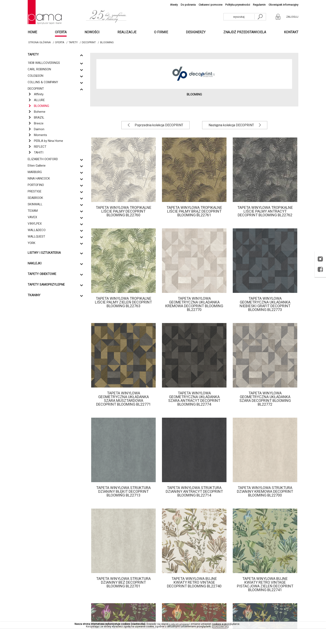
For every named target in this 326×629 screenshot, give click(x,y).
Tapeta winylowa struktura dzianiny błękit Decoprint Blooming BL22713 (123, 491)
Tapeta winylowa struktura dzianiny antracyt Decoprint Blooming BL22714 (194, 491)
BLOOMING (107, 42)
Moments (37, 135)
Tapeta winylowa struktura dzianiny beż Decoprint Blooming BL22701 (123, 582)
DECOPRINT (89, 42)
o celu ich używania (179, 624)
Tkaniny (34, 295)
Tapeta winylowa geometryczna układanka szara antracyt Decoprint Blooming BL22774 (194, 398)
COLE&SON (35, 76)
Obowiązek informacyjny (283, 4)
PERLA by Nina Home (45, 141)
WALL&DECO (37, 230)
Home (32, 32)
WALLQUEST (36, 236)
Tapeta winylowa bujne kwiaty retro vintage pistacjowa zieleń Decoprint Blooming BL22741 (265, 584)
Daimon (36, 129)
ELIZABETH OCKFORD (43, 159)
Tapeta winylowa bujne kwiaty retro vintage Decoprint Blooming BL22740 (194, 582)
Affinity (36, 94)
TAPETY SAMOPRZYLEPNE (46, 284)
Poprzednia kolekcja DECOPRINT (158, 125)
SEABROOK (35, 198)
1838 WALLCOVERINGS (44, 63)
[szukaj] (260, 16)
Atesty (174, 4)
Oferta (61, 32)
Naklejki (34, 263)
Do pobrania (188, 4)
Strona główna (39, 42)
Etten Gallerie (37, 165)
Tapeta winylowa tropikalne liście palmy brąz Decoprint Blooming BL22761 (194, 211)
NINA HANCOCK (39, 178)
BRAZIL (36, 117)
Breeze (36, 123)
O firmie (161, 32)
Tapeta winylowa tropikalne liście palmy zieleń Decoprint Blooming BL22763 (123, 302)
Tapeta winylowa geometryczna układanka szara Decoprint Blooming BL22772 (265, 398)
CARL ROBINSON (39, 69)
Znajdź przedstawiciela (244, 32)
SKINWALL (35, 204)
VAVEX (32, 217)
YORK (31, 243)
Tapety (73, 42)
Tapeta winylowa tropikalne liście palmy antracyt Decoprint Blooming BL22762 (265, 211)
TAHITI (35, 152)
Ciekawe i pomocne (210, 4)
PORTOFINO (36, 185)
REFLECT (37, 147)
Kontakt (291, 32)
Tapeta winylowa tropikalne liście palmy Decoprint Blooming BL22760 (123, 211)
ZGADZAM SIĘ (220, 626)
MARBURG (35, 172)
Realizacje (126, 32)
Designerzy (195, 32)
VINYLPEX (35, 223)
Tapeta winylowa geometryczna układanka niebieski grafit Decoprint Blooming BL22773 (265, 304)
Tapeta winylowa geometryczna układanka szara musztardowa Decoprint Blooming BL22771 (123, 398)
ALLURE (36, 100)
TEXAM (33, 211)
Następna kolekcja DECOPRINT (232, 125)
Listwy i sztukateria (44, 252)
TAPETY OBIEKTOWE (42, 274)
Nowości (92, 32)
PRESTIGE (34, 191)
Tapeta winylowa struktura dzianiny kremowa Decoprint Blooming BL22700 (265, 491)
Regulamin (259, 4)
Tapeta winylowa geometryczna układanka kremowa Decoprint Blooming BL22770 (194, 304)
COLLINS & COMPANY (43, 82)
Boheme (36, 112)
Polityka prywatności (237, 4)
